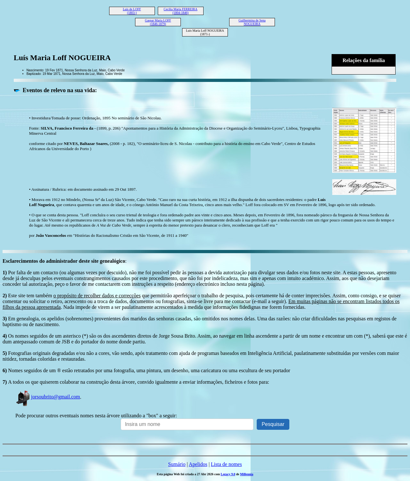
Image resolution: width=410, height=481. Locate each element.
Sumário (176, 464)
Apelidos (198, 464)
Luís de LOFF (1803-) (132, 10)
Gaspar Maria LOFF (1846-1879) (158, 22)
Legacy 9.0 (228, 474)
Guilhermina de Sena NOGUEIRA (251, 22)
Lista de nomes (226, 464)
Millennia (246, 474)
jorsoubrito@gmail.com (47, 396)
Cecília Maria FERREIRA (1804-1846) (180, 10)
